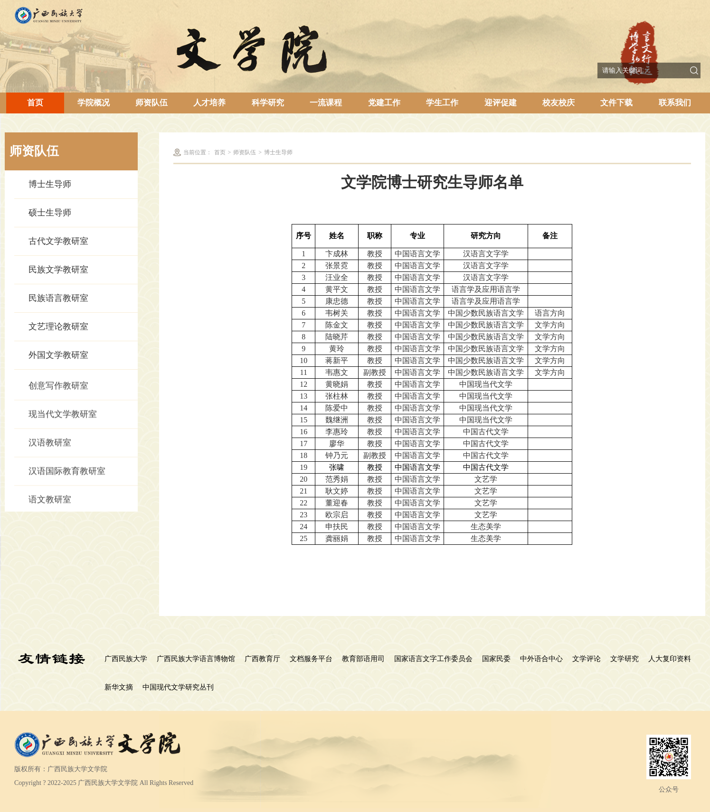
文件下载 (616, 102)
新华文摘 (118, 687)
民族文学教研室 (58, 271)
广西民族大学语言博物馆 (196, 659)
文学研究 (624, 659)
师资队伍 (151, 102)
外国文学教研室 (58, 356)
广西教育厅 (262, 659)
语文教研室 (49, 514)
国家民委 (496, 659)
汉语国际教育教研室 (66, 485)
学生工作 (442, 102)
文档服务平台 (311, 659)
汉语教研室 (49, 457)
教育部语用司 (363, 659)
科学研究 (268, 102)
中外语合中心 (541, 659)
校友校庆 (558, 102)
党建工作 (384, 102)
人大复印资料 (669, 659)
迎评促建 (500, 102)
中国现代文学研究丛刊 (178, 687)
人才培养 (209, 102)
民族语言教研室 (58, 299)
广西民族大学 (125, 659)
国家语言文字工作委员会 (433, 659)
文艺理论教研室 (58, 328)
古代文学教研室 (58, 242)
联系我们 (675, 102)
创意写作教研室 (58, 400)
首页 (35, 102)
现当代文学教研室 (62, 428)
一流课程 (326, 102)
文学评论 (586, 659)
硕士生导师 (49, 214)
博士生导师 (49, 185)
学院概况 (93, 102)
